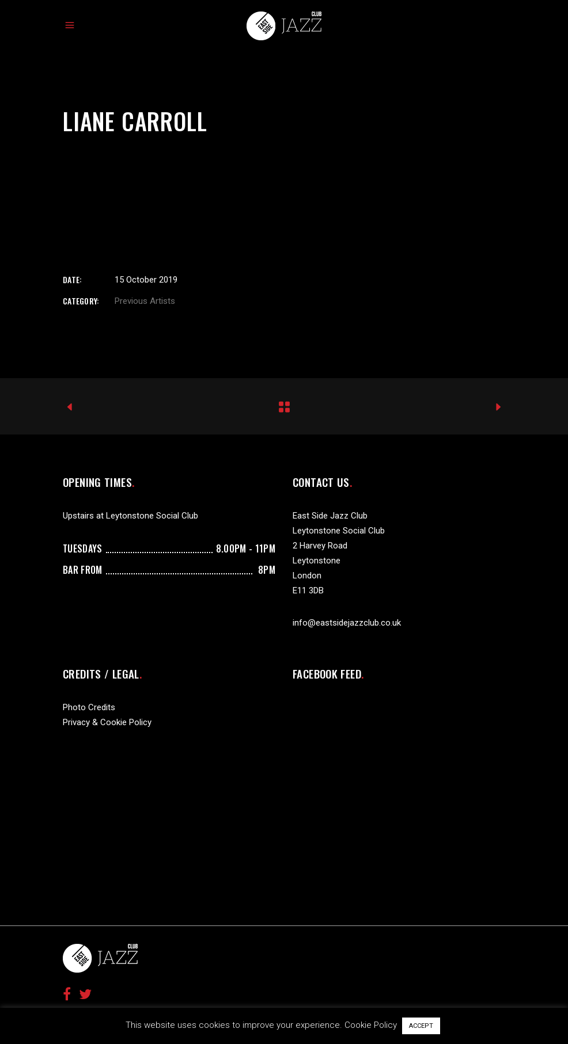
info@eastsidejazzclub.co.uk (347, 623)
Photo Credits (89, 707)
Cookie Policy (370, 1025)
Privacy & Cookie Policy (107, 722)
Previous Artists (145, 301)
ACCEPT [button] (421, 1026)
